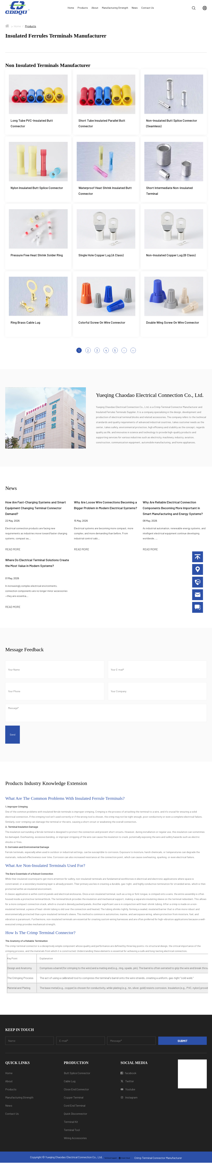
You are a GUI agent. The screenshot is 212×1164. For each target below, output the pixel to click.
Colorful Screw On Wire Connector (101, 324)
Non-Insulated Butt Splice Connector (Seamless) (171, 123)
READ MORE (12, 550)
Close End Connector (76, 1090)
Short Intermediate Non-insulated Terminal (169, 191)
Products (83, 7)
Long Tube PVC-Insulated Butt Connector (32, 123)
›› (133, 352)
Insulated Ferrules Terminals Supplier (116, 413)
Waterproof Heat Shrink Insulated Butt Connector (105, 191)
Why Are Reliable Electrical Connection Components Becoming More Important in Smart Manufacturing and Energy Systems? (173, 509)
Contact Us (147, 7)
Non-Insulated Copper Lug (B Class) (171, 256)
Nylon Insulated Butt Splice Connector (37, 188)
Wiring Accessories (75, 1139)
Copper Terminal (73, 1098)
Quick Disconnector (75, 1115)
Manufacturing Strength (115, 7)
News (135, 7)
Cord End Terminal (74, 1106)
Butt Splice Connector (77, 1074)
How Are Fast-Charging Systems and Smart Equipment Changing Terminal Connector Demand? (35, 509)
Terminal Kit (71, 1123)
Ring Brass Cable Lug (25, 324)
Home (71, 7)
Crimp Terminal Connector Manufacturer (176, 408)
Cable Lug (69, 1082)
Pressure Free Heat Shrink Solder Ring (37, 256)
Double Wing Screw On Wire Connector (172, 324)
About (94, 7)
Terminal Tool (72, 1131)
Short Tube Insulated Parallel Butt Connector (101, 123)
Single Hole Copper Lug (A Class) (101, 256)
